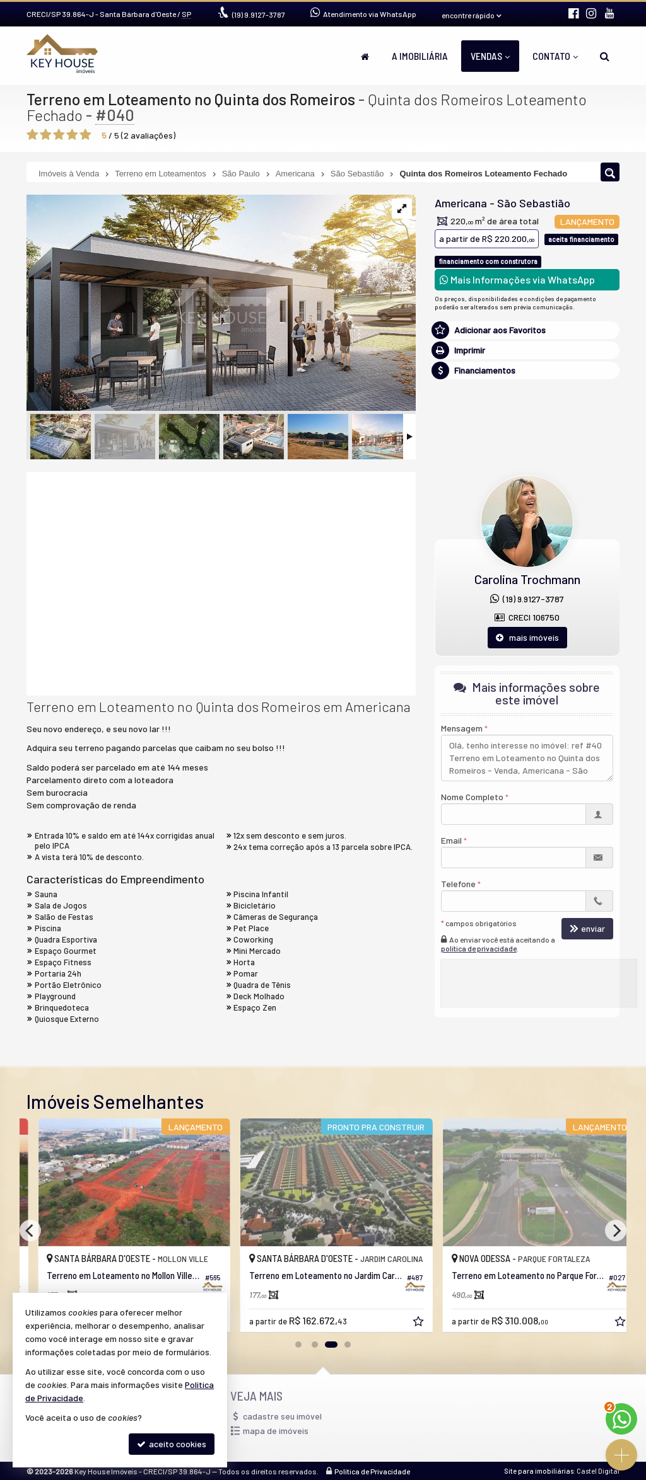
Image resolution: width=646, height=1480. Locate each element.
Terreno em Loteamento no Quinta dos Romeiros (190, 98)
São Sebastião (533, 203)
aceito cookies (171, 1443)
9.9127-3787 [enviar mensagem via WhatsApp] (258, 14)
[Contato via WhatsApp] (621, 1419)
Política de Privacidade (372, 1471)
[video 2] (221, 582)
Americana (461, 203)
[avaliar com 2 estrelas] (46, 135)
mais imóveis (527, 637)
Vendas (490, 56)
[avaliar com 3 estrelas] (59, 135)
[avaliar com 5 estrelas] (85, 135)
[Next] (615, 1230)
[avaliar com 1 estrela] (32, 135)
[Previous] (30, 1230)
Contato (555, 56)
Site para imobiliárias (538, 1471)
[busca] (604, 56)
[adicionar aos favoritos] (405, 1322)
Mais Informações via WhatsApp (517, 279)
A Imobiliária (420, 56)
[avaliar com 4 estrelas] (72, 135)
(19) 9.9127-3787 (527, 599)
